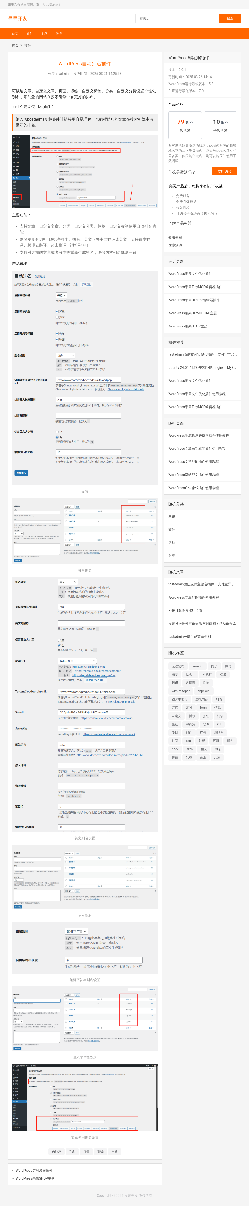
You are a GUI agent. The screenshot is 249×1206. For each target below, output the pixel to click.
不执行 (207, 674)
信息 (217, 707)
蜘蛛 (206, 683)
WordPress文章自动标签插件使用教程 (197, 448)
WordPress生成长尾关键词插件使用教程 (198, 435)
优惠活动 (175, 245)
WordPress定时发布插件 (34, 1170)
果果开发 (17, 18)
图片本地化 (179, 699)
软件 (206, 724)
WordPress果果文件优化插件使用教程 (197, 394)
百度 (203, 757)
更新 (216, 741)
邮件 (189, 732)
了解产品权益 (180, 223)
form (203, 707)
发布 (189, 757)
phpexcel (203, 691)
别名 (72, 1151)
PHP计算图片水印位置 (185, 610)
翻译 (100, 1151)
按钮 (206, 716)
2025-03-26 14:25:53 (106, 74)
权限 (223, 674)
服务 (58, 33)
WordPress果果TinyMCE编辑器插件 (195, 287)
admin (64, 74)
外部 (202, 741)
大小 (190, 749)
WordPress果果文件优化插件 (190, 274)
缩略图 (218, 732)
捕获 (192, 716)
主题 (44, 33)
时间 (175, 741)
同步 (214, 666)
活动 (171, 543)
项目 (175, 732)
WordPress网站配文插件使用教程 (193, 475)
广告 (203, 732)
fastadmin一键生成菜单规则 (189, 637)
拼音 (86, 1151)
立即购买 (224, 171)
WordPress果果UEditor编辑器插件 (194, 300)
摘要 (175, 674)
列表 (219, 699)
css (188, 741)
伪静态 (56, 1151)
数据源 (190, 683)
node (175, 749)
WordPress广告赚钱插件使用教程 (193, 488)
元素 (217, 757)
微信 (228, 666)
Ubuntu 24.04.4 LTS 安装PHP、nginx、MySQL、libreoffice (204, 368)
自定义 (176, 716)
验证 (175, 724)
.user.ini (197, 666)
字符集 (190, 724)
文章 (171, 556)
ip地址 (190, 674)
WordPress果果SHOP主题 (35, 1178)
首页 (15, 33)
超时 (189, 707)
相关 (204, 749)
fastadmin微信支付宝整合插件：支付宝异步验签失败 (204, 354)
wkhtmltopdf (181, 691)
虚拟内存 (201, 699)
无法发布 (178, 666)
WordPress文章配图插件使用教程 (193, 462)
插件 (29, 33)
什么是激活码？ (182, 172)
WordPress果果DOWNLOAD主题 (192, 313)
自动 (114, 1151)
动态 (218, 749)
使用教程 (175, 237)
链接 (175, 707)
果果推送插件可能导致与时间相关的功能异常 (202, 623)
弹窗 (175, 757)
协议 (220, 716)
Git (219, 724)
